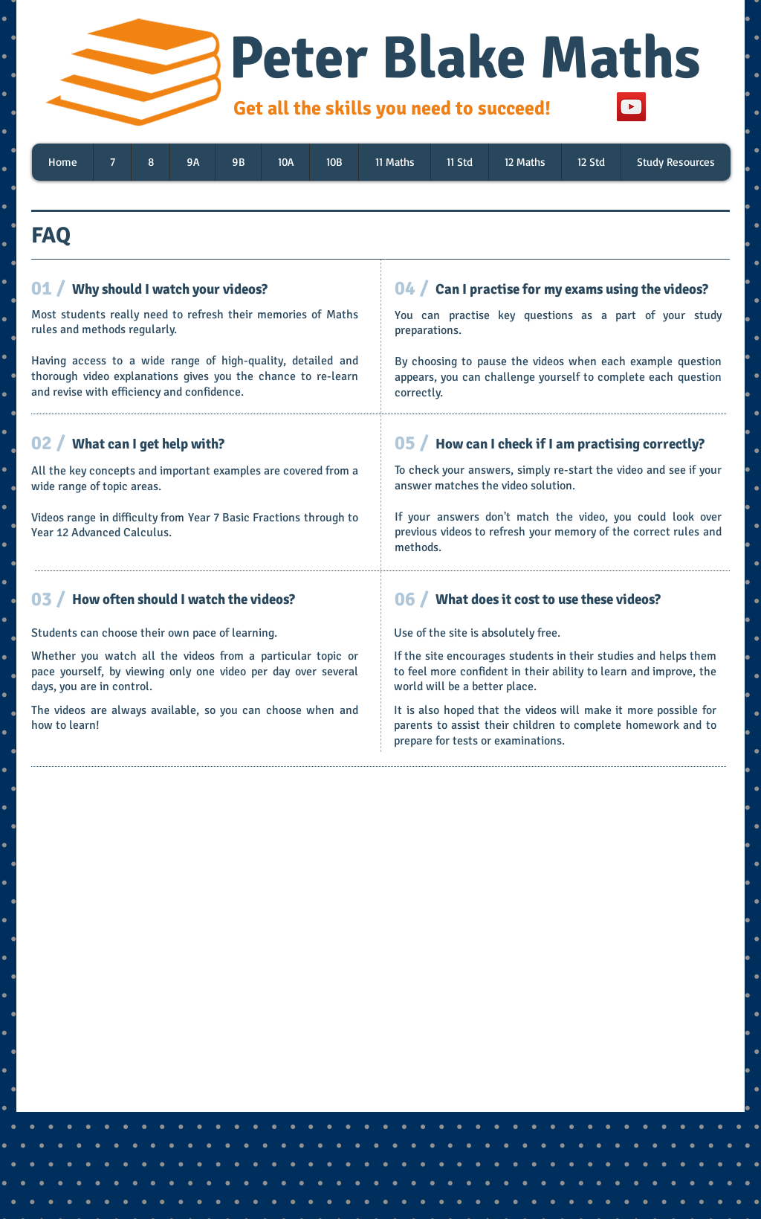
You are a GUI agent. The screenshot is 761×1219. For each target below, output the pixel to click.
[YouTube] (631, 106)
